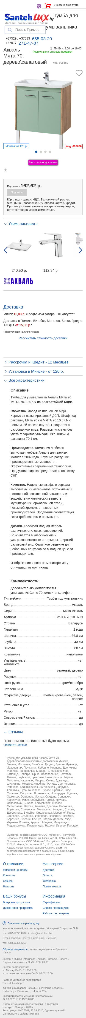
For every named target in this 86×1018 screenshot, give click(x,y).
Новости (8, 886)
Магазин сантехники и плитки (26, 23)
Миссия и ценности (15, 870)
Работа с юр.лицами (56, 913)
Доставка (49, 870)
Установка (49, 881)
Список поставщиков (56, 907)
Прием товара (52, 886)
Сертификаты (51, 902)
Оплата (47, 875)
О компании (13, 864)
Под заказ (17, 192)
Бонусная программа (16, 902)
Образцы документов (15, 949)
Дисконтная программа (18, 907)
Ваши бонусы (14, 896)
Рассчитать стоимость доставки (43, 338)
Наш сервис (53, 864)
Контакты (9, 875)
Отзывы (8, 881)
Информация (54, 896)
